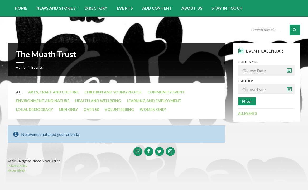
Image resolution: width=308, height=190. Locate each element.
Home (21, 8)
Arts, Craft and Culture (53, 92)
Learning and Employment (154, 100)
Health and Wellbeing (98, 100)
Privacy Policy (17, 166)
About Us (191, 8)
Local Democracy (34, 109)
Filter (247, 101)
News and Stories (55, 8)
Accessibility (17, 170)
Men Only (68, 109)
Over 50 (91, 109)
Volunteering (119, 109)
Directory (96, 8)
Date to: (245, 81)
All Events (247, 114)
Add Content (157, 8)
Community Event (166, 92)
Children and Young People (113, 92)
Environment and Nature (42, 100)
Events (125, 8)
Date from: (248, 62)
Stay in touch (226, 8)
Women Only (153, 109)
